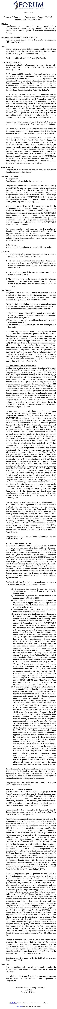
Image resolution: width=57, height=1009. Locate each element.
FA (16, 454)
